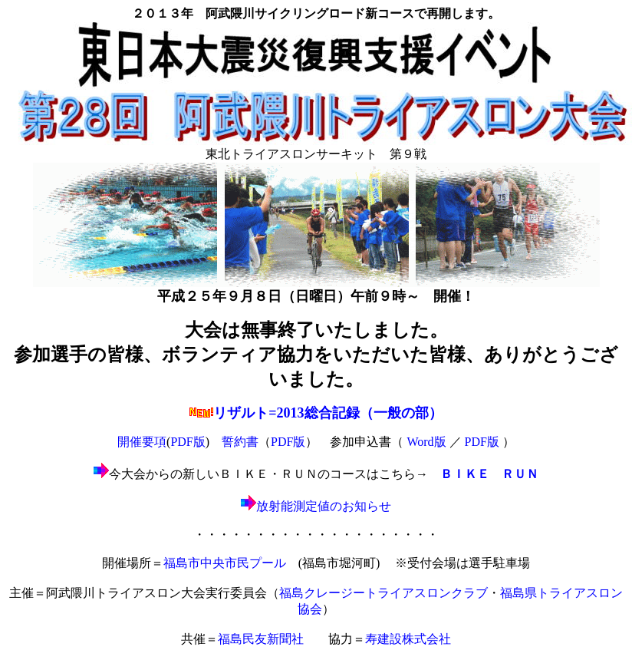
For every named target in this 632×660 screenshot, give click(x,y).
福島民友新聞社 (261, 638)
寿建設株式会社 (408, 638)
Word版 (426, 441)
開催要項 (141, 441)
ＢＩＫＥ (464, 473)
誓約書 (240, 441)
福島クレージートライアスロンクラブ (383, 592)
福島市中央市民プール (224, 562)
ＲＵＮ (520, 473)
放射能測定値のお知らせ (316, 506)
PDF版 (187, 441)
